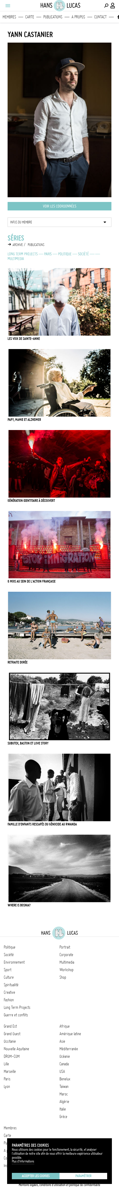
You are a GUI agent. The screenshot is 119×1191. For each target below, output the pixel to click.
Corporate (66, 954)
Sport (7, 969)
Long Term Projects (23, 254)
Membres (9, 17)
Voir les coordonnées (59, 206)
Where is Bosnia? (19, 905)
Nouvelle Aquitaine (16, 1048)
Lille (6, 1064)
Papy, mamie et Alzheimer (24, 420)
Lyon (7, 1086)
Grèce (63, 1116)
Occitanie (10, 1041)
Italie (63, 1109)
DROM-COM (12, 1056)
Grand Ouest (12, 1033)
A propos (78, 17)
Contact (100, 17)
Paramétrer (83, 1176)
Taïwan (64, 1086)
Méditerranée (69, 1048)
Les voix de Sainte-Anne (24, 339)
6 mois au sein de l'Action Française (31, 581)
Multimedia (16, 258)
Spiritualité (11, 984)
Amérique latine (70, 1033)
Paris (48, 254)
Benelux (65, 1079)
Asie (62, 1041)
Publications (52, 17)
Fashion (9, 1000)
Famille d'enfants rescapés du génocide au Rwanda (42, 824)
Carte (29, 17)
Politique (65, 254)
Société (83, 254)
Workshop (66, 969)
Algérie (64, 1101)
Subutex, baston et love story (28, 743)
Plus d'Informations (23, 1161)
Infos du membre (21, 222)
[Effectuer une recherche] (106, 5)
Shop (63, 977)
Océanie (65, 1056)
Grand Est (10, 1026)
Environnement (14, 962)
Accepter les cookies (36, 1176)
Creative (9, 992)
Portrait (65, 947)
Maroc (64, 1094)
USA (62, 1071)
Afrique (65, 1026)
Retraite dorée (17, 662)
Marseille (10, 1071)
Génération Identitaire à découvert (31, 501)
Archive (18, 245)
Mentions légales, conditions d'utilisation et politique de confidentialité (59, 1185)
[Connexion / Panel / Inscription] (113, 5)
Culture (9, 977)
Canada (64, 1064)
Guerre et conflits (16, 1015)
